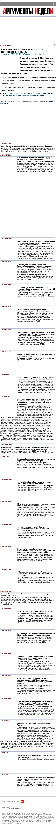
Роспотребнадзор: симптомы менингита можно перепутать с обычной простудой (36, 460)
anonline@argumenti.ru (9, 812)
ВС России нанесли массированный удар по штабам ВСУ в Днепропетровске (34, 158)
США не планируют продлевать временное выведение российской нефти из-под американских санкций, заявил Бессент (35, 703)
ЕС (17, 93)
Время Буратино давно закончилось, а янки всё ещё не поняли (36, 756)
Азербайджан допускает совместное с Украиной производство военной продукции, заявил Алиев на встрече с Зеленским (35, 266)
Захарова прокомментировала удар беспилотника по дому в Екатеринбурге (33, 310)
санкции (13, 95)
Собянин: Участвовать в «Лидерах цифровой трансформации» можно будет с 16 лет (25, 594)
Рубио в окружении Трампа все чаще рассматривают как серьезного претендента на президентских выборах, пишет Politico (36, 550)
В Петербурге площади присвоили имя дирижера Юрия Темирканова (28, 447)
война (33, 95)
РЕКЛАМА (5, 808)
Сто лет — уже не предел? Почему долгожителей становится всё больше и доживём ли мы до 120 (33, 528)
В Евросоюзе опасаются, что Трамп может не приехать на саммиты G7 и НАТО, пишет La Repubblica (35, 573)
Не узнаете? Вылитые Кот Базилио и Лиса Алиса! (36, 759)
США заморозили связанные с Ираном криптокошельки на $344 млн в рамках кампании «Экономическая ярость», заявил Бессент (34, 681)
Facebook (49, 101)
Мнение (5, 374)
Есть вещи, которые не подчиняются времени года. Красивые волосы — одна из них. (36, 358)
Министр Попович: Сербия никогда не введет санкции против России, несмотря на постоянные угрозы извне (35, 658)
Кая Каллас (10, 93)
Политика (6, 45)
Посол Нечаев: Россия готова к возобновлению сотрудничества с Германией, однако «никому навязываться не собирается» (36, 334)
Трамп (23, 93)
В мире (5, 775)
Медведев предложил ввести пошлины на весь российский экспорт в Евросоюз (36, 504)
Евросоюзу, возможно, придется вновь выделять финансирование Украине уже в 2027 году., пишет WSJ (36, 288)
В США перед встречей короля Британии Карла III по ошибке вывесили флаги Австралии (36, 634)
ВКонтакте (4, 103)
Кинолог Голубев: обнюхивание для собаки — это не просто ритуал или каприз (36, 483)
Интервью (6, 352)
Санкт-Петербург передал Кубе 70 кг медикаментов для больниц (26, 146)
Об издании (6, 810)
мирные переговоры (36, 93)
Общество (7, 239)
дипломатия (23, 95)
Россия (4, 95)
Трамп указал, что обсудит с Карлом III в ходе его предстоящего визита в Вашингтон (36, 612)
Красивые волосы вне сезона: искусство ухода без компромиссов (36, 355)
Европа (40, 95)
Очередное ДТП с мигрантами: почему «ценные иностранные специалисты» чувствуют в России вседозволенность (36, 243)
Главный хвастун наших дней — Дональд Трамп (33, 724)
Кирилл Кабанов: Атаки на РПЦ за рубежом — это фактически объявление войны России (36, 378)
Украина (51, 93)
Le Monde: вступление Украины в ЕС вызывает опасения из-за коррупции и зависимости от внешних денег (36, 778)
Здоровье (6, 456)
